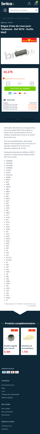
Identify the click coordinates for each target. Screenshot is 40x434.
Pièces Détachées (8, 18)
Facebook (5, 429)
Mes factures (6, 415)
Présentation (11, 119)
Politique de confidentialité (10, 394)
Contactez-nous (7, 426)
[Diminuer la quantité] (8, 84)
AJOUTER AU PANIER (20, 88)
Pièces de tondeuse (24, 18)
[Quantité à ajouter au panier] (20, 84)
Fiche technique (28, 119)
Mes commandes (7, 412)
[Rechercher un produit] (22, 10)
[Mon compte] (29, 3)
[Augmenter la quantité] (32, 84)
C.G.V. (3, 391)
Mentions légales (7, 397)
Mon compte (6, 409)
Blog (3, 388)
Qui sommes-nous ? (8, 385)
